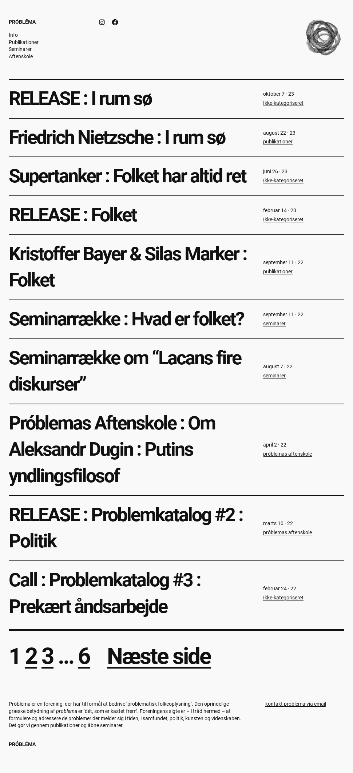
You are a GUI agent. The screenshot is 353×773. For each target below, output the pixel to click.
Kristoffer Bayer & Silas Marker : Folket (128, 267)
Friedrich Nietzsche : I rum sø (117, 137)
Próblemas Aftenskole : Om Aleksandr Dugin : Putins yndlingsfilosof (112, 449)
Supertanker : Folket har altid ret (127, 176)
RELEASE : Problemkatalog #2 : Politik (126, 528)
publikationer (278, 141)
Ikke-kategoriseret (283, 103)
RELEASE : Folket (72, 215)
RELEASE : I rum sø (80, 98)
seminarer (274, 323)
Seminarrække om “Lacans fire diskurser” (125, 371)
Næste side (159, 656)
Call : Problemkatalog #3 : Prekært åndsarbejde (105, 593)
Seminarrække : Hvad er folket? (126, 319)
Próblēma (22, 22)
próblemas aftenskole (287, 454)
